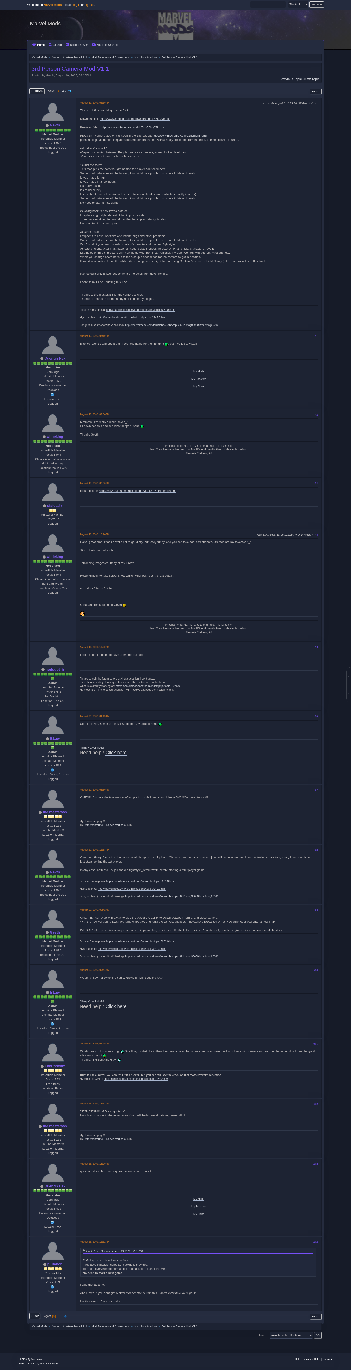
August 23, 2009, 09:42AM (94, 909)
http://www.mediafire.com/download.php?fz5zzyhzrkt (135, 118)
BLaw (55, 739)
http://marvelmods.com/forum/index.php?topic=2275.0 (148, 686)
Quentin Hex (54, 358)
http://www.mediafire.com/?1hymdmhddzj (180, 135)
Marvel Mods (45, 23)
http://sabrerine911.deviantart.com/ (105, 825)
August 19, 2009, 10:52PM (94, 647)
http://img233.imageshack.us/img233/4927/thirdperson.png (138, 490)
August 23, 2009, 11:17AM (94, 1103)
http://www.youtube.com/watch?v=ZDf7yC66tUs (132, 127)
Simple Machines (49, 1363)
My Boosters (198, 379)
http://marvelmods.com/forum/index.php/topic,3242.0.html (132, 317)
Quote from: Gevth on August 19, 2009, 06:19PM (114, 1251)
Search (55, 44)
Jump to (263, 1335)
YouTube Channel (105, 44)
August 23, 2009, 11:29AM (94, 1163)
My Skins (198, 386)
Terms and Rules (311, 1359)
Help (297, 1359)
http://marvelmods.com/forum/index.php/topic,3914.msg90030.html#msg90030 (171, 325)
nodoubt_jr (54, 669)
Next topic (311, 79)
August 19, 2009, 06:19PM (94, 102)
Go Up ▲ (328, 1359)
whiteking (55, 437)
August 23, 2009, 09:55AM (94, 1043)
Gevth (55, 125)
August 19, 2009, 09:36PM (94, 483)
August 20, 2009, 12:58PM (94, 849)
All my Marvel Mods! (92, 747)
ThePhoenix (55, 1066)
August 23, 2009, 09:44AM (94, 970)
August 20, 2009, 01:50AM (94, 789)
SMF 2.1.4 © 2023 (28, 1363)
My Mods (198, 371)
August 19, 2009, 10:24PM (94, 534)
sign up (89, 5)
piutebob (54, 1264)
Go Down (37, 91)
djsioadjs (55, 505)
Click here (116, 752)
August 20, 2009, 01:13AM (94, 716)
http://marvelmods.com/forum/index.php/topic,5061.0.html (140, 309)
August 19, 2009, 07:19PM (94, 336)
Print (316, 91)
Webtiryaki (36, 1359)
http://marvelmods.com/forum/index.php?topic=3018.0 (136, 1078)
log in (76, 5)
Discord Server (77, 44)
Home (38, 44)
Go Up (35, 1316)
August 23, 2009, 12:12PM (94, 1241)
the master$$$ (55, 812)
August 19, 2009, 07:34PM (94, 414)
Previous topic (291, 79)
